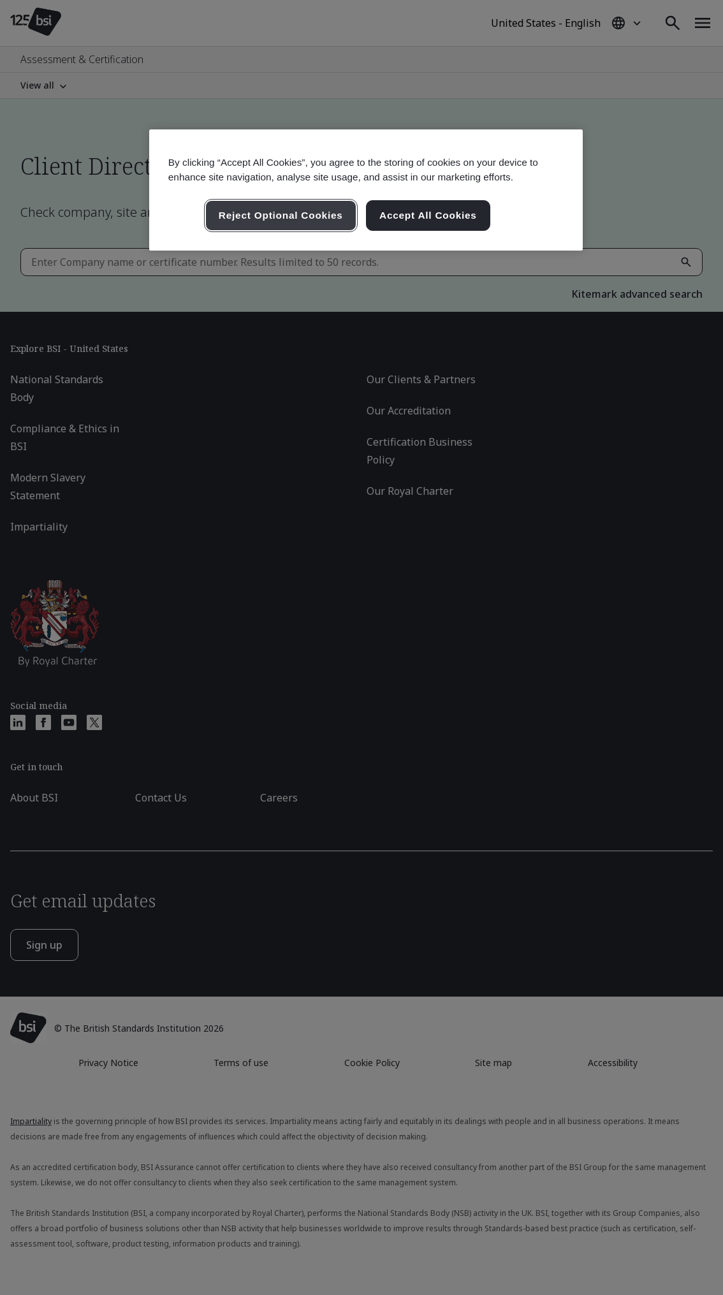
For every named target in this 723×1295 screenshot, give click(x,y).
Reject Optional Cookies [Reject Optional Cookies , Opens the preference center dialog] (281, 215)
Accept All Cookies (428, 215)
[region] (366, 190)
